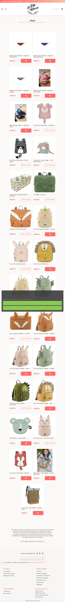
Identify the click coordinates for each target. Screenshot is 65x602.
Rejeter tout (32, 308)
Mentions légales (41, 573)
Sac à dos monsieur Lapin (17, 264)
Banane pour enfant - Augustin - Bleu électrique (44, 56)
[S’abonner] (42, 559)
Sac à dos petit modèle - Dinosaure (17, 404)
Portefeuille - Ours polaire (18, 438)
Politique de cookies (9, 298)
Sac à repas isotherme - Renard (20, 333)
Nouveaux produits (9, 573)
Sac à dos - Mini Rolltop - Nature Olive (32, 508)
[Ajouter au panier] (26, 61)
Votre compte (9, 589)
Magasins (39, 584)
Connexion (7, 591)
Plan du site (40, 582)
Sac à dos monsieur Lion (41, 264)
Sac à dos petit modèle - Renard (44, 333)
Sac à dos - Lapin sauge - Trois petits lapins (43, 161)
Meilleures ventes (9, 576)
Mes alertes (7, 593)
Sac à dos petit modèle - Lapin (19, 368)
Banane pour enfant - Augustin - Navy (20, 126)
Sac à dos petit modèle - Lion (43, 403)
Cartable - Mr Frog (39, 194)
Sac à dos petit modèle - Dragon (44, 368)
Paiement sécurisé (42, 578)
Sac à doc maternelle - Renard (19, 473)
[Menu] (2, 9)
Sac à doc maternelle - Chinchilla (44, 125)
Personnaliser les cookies (24, 298)
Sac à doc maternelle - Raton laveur (19, 161)
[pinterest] (39, 553)
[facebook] (37, 553)
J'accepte (32, 303)
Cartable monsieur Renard (18, 229)
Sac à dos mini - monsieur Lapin (43, 438)
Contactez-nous (41, 580)
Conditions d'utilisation (43, 576)
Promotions (7, 571)
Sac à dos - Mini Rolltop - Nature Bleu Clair (44, 473)
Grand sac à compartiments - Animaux (19, 195)
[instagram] (42, 553)
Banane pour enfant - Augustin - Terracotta (20, 56)
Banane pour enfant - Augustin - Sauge (20, 91)
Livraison (39, 571)
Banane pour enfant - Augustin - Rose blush (44, 91)
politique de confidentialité (36, 562)
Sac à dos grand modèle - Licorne (44, 229)
